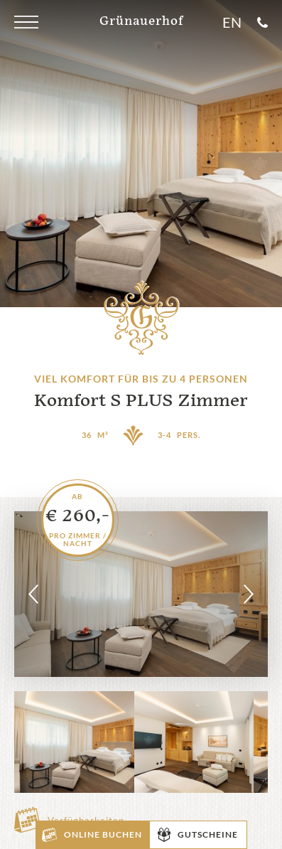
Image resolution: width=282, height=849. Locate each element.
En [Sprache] (232, 22)
